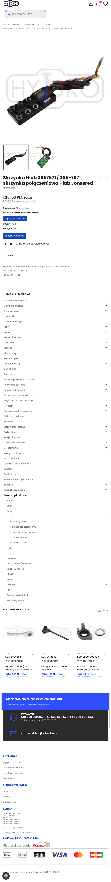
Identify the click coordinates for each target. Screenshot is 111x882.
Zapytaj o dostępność (15, 218)
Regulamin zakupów (13, 767)
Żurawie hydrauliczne (15, 495)
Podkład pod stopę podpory (19, 379)
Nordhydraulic (83, 653)
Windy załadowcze (14, 453)
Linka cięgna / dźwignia (19, 563)
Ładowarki (9, 342)
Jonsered (12, 558)
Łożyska (8, 347)
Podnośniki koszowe (14, 384)
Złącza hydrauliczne (14, 490)
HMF (9, 547)
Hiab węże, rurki (18, 542)
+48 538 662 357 (32, 717)
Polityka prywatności (13, 772)
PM (8, 590)
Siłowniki (8, 421)
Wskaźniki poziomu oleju (16, 463)
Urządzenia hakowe (14, 442)
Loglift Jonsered (15, 568)
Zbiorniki (8, 484)
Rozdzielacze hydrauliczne (18, 411)
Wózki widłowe (11, 458)
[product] (19, 633)
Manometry (10, 353)
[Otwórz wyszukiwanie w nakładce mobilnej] (25, 14)
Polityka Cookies (11, 778)
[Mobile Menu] (105, 14)
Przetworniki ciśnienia (18, 595)
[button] (98, 611)
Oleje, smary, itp (12, 363)
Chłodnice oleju (12, 311)
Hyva (9, 553)
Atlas (9, 500)
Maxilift (10, 574)
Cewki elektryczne (13, 305)
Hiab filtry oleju (18, 521)
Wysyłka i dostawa (12, 762)
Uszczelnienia (11, 447)
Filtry (6, 326)
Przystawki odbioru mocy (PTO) (20, 400)
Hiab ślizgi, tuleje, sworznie (23, 532)
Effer (9, 505)
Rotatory (8, 405)
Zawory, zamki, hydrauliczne (18, 479)
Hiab (16, 228)
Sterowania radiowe (14, 426)
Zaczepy (8, 468)
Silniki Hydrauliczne (14, 416)
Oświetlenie (10, 369)
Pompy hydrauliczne (14, 390)
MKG (9, 579)
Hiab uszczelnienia (19, 537)
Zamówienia (9, 801)
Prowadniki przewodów (16, 395)
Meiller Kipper (11, 358)
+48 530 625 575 (56, 717)
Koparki (8, 332)
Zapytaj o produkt (14, 235)
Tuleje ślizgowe (12, 437)
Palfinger (11, 584)
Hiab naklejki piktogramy (23, 526)
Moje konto (8, 791)
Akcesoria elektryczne (15, 300)
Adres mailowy (11, 244)
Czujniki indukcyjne (13, 321)
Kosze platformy (13, 337)
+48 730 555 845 (82, 717)
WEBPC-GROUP (51, 872)
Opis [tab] (11, 255)
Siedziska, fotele (15, 600)
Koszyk (6, 796)
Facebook (5, 244)
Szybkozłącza (11, 432)
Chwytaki (9, 316)
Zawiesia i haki (11, 474)
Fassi (9, 511)
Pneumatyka (10, 374)
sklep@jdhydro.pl (44, 733)
